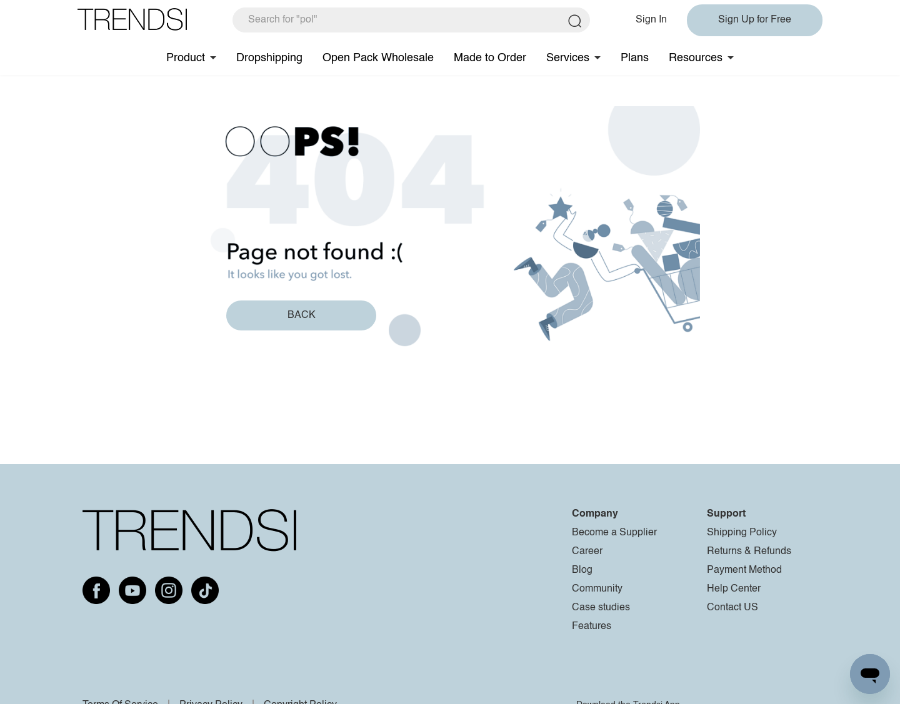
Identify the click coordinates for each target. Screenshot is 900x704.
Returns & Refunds (749, 552)
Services (567, 58)
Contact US (732, 608)
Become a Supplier (614, 533)
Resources (695, 58)
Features (591, 627)
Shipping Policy (742, 533)
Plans (635, 58)
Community (597, 589)
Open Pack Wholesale (378, 58)
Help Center (734, 589)
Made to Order (490, 58)
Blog (582, 570)
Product (185, 58)
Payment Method (744, 570)
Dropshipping (269, 58)
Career (587, 552)
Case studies (601, 608)
